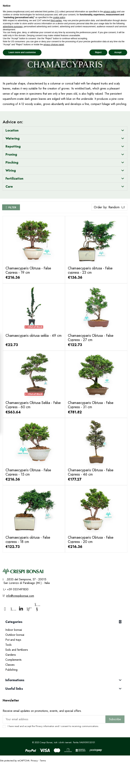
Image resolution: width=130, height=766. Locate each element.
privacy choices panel (53, 44)
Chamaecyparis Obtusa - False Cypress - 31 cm (90, 405)
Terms (43, 760)
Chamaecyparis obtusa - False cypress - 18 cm (28, 539)
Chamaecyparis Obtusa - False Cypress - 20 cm (90, 539)
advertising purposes (13, 26)
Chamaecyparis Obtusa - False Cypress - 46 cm (90, 472)
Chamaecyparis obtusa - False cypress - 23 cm (90, 270)
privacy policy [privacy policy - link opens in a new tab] (109, 11)
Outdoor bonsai (14, 635)
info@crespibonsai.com (20, 596)
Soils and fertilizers (16, 650)
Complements (13, 660)
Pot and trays (13, 640)
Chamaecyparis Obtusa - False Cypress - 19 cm (28, 270)
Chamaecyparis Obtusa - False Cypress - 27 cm (90, 337)
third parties (56, 20)
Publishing (11, 670)
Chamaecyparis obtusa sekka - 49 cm (34, 335)
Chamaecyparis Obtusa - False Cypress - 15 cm (28, 472)
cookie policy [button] (59, 17)
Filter (12, 207)
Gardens (10, 655)
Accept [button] (117, 52)
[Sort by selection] (109, 207)
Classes (10, 665)
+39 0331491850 (17, 589)
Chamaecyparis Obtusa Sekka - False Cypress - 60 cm (33, 405)
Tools (8, 645)
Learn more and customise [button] (22, 52)
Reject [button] (98, 52)
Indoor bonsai (13, 630)
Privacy (39, 726)
